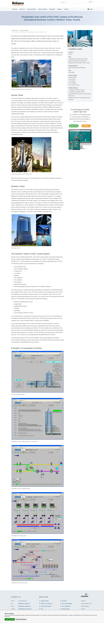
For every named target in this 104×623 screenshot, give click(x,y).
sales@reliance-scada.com (24, 606)
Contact (66, 9)
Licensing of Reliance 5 (46, 606)
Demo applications (66, 606)
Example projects (66, 608)
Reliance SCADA (45, 600)
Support (59, 9)
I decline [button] (12, 619)
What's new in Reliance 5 (46, 603)
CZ (92, 1)
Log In (90, 9)
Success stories (14, 30)
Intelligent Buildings (24, 30)
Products (14, 9)
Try (86, 126)
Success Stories (31, 9)
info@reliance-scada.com (24, 603)
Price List (22, 9)
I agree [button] (6, 619)
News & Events (42, 9)
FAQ (42, 608)
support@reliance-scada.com (25, 608)
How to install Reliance (67, 603)
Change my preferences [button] (20, 619)
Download (52, 9)
